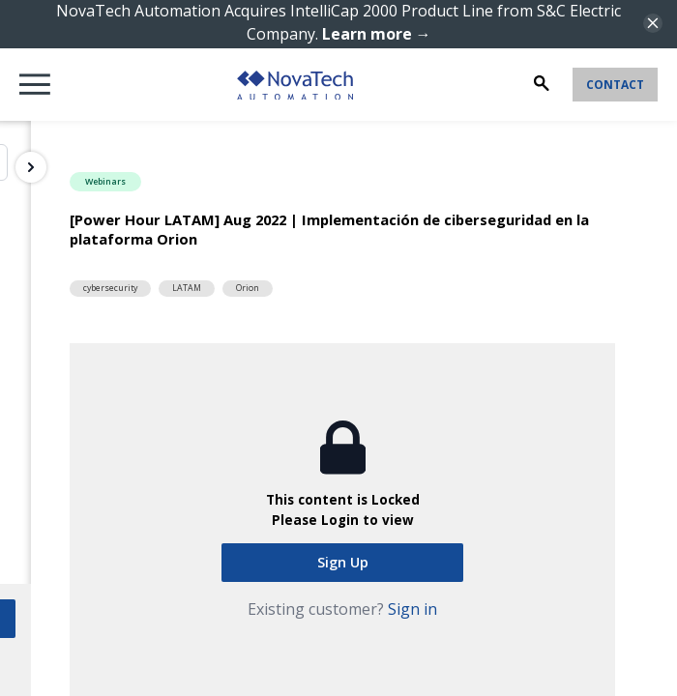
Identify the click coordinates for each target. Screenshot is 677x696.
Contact (615, 84)
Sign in (412, 609)
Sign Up (342, 562)
